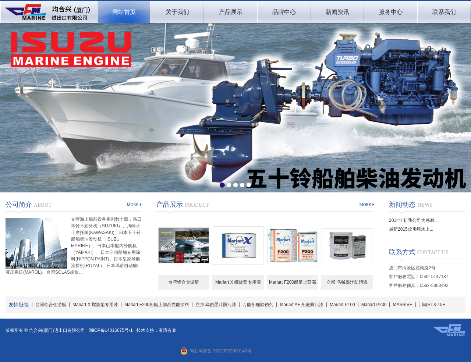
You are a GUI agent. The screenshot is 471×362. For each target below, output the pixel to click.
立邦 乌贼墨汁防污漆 (346, 282)
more (132, 204)
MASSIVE (402, 304)
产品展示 (230, 12)
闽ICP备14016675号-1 (111, 330)
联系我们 (444, 12)
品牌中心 (284, 12)
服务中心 (391, 12)
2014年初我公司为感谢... (413, 220)
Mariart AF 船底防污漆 (301, 304)
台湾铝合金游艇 (183, 282)
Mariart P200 (374, 304)
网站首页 (124, 12)
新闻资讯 (337, 12)
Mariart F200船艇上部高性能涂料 (292, 285)
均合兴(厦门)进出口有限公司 (48, 12)
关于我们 (177, 12)
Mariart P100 (342, 304)
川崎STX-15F (432, 304)
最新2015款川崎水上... (411, 229)
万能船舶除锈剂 (257, 304)
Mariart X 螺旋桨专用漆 (238, 282)
